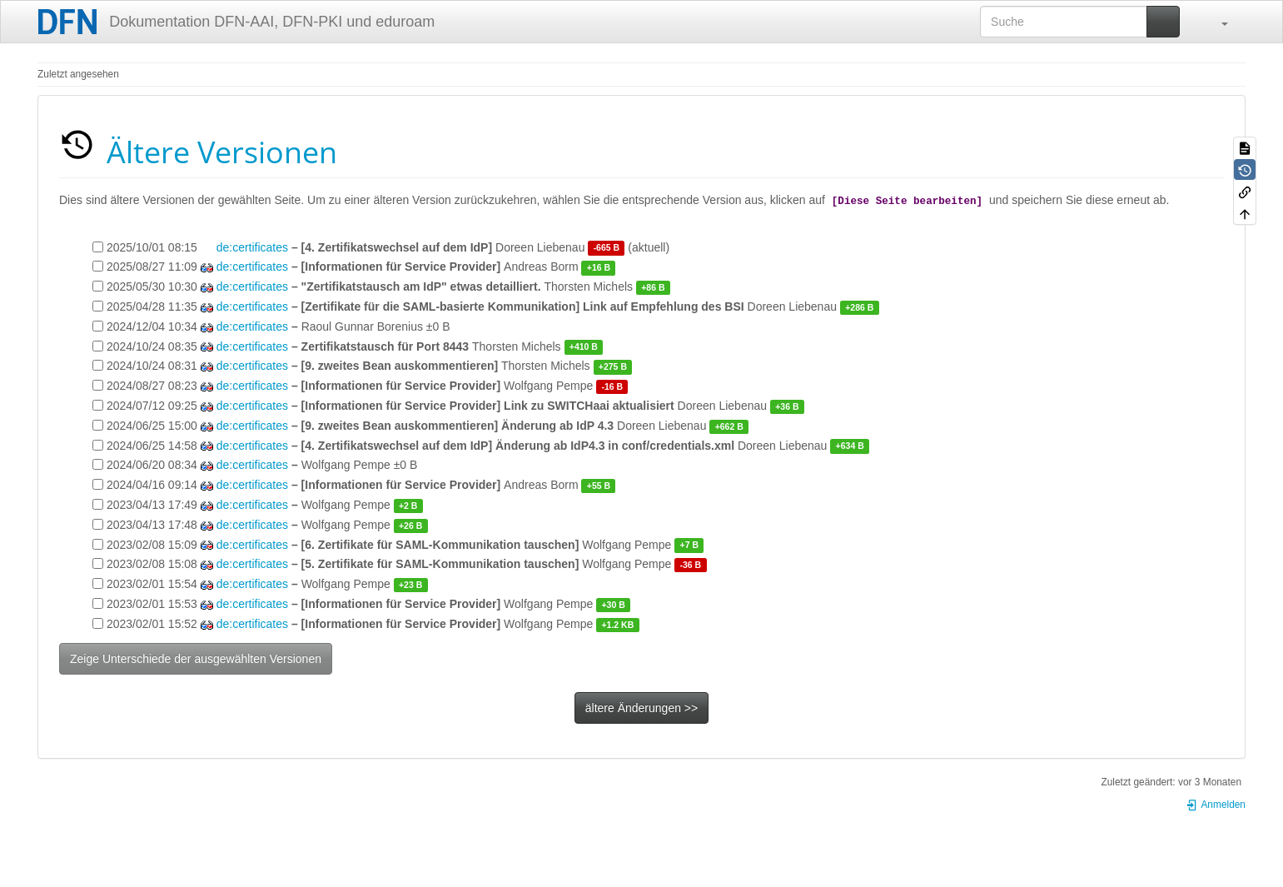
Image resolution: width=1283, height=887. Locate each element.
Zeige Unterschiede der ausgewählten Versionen (195, 658)
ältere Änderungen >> (641, 708)
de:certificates (252, 247)
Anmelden (1216, 804)
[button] (1216, 21)
